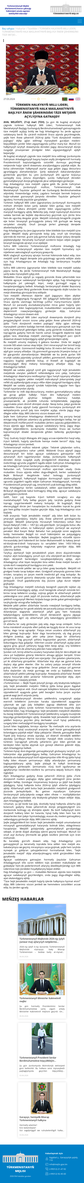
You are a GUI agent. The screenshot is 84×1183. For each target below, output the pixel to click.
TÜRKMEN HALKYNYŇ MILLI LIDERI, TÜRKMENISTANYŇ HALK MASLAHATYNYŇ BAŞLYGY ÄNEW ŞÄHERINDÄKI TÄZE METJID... (40, 31)
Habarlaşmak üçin (54, 1153)
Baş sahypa (8, 28)
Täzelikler (33, 28)
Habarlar (21, 28)
